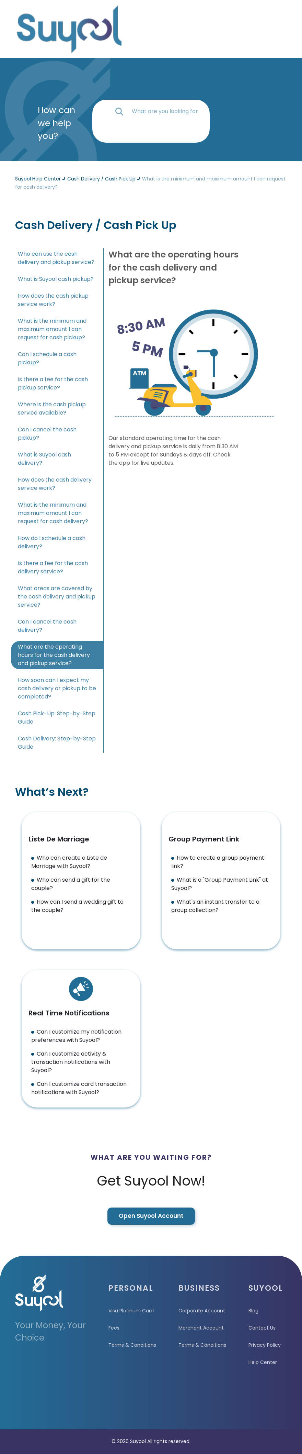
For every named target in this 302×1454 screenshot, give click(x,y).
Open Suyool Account (151, 1216)
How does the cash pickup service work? (53, 300)
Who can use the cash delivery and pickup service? (56, 258)
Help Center (262, 1362)
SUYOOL (265, 1288)
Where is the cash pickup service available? (52, 408)
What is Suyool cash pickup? (56, 279)
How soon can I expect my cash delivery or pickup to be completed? (57, 688)
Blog (253, 1310)
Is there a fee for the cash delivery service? (53, 567)
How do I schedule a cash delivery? (51, 542)
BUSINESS (199, 1288)
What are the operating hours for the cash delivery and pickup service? (54, 655)
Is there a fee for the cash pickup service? (53, 383)
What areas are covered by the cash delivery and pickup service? (56, 596)
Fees (113, 1327)
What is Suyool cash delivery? (44, 459)
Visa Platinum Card (131, 1310)
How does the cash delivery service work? (55, 484)
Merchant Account (201, 1327)
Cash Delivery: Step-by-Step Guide (57, 743)
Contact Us (262, 1327)
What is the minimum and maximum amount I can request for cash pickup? (52, 329)
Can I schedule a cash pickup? (47, 358)
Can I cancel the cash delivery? (47, 626)
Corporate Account (201, 1310)
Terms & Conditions (132, 1345)
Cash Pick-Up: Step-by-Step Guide (56, 717)
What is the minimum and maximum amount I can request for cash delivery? (53, 513)
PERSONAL (130, 1288)
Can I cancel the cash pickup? (47, 434)
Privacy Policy (264, 1345)
